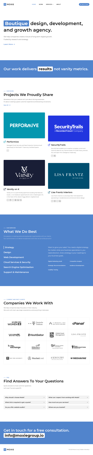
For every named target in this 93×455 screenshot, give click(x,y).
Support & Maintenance (16, 272)
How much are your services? (59, 402)
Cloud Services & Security (17, 262)
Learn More (9, 44)
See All (7, 105)
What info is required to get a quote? (18, 402)
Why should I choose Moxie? (14, 397)
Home (34, 4)
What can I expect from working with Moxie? (64, 397)
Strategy (9, 247)
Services (49, 4)
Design (7, 252)
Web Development (14, 257)
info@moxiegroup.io (24, 435)
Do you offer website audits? (15, 407)
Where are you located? (57, 407)
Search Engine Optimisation (19, 267)
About (58, 4)
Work (41, 4)
